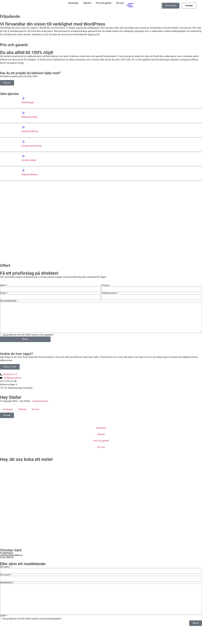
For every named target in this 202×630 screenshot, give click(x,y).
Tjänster (87, 3)
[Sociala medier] (23, 156)
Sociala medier (29, 160)
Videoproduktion (30, 174)
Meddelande (6, 582)
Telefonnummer (109, 293)
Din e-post (5, 575)
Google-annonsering (32, 145)
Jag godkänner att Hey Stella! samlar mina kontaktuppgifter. (32, 618)
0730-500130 (6, 557)
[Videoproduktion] (23, 170)
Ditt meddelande (8, 301)
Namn (3, 285)
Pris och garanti (103, 3)
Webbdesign (28, 102)
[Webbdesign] (23, 98)
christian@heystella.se (11, 555)
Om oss (120, 3)
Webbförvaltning (30, 131)
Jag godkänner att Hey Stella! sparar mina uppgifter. (28, 334)
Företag (105, 285)
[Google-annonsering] (23, 141)
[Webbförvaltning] (23, 127)
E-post (3, 293)
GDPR (3, 616)
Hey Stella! (10, 397)
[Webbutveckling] (23, 112)
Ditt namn (5, 567)
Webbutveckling (29, 117)
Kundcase (73, 3)
